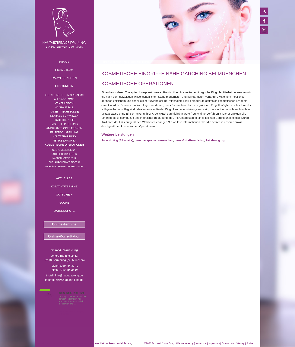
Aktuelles (64, 178)
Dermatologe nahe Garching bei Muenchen (62, 343)
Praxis (64, 61)
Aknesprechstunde (64, 111)
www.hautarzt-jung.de (69, 279)
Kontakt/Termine (64, 186)
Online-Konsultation (64, 236)
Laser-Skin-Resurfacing (189, 140)
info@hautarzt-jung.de (69, 275)
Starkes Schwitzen (64, 115)
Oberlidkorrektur (64, 150)
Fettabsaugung (64, 140)
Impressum (214, 343)
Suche (64, 202)
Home (104, 62)
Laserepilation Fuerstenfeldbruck (110, 343)
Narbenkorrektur (64, 158)
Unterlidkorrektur (64, 154)
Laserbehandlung (64, 124)
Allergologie (64, 99)
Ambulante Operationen (64, 128)
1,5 (48, 295)
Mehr (78, 304)
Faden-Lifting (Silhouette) (117, 140)
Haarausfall (64, 107)
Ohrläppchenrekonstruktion (64, 166)
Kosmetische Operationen (64, 144)
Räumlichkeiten (64, 77)
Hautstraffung (64, 136)
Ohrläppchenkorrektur (64, 162)
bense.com (200, 343)
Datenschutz (64, 210)
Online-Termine (64, 224)
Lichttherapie (64, 119)
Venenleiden (64, 103)
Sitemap (240, 343)
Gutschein (64, 194)
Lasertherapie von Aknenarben (154, 140)
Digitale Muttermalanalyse (64, 95)
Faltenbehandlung (64, 132)
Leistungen (64, 86)
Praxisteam (64, 69)
